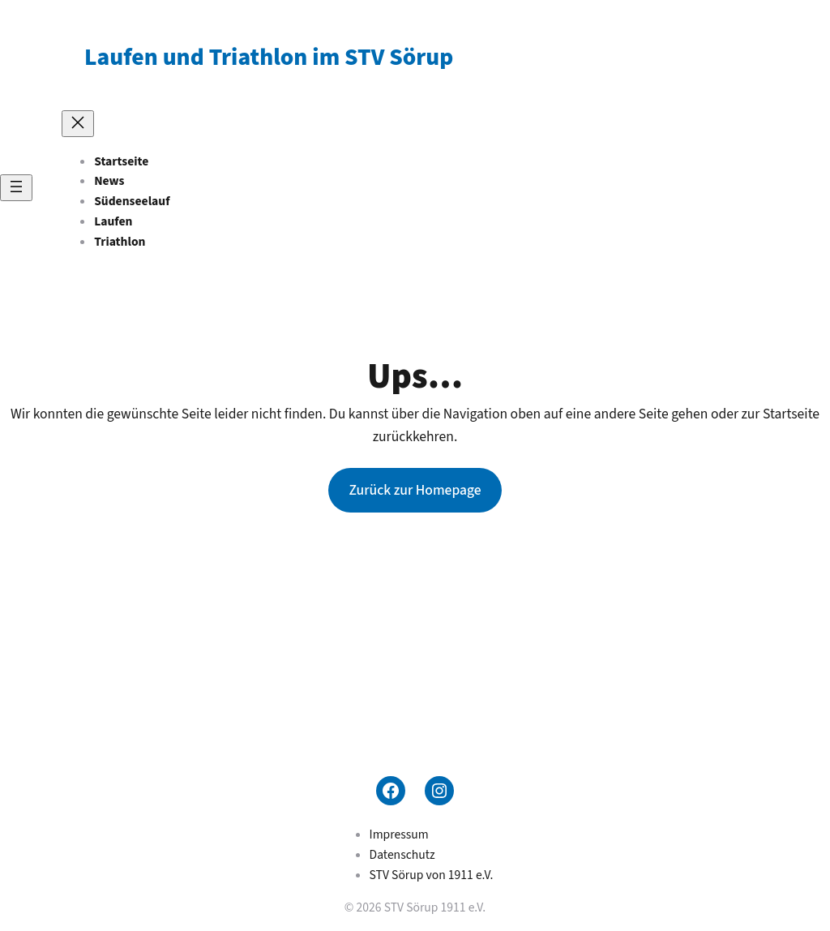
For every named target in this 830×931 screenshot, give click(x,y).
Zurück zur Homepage (415, 490)
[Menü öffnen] (16, 187)
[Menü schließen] (78, 123)
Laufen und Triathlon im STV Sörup (268, 58)
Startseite (121, 161)
